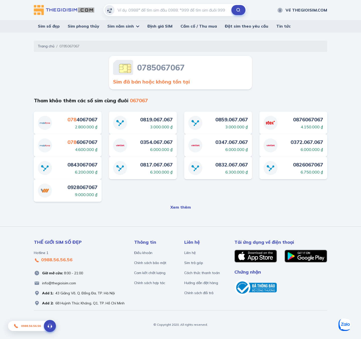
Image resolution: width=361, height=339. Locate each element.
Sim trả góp (193, 263)
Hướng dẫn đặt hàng (201, 283)
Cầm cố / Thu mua (198, 26)
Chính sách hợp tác (149, 283)
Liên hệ (190, 252)
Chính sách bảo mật (150, 263)
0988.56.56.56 (53, 260)
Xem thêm (180, 207)
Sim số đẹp (49, 26)
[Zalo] (344, 324)
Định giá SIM (159, 26)
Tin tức (283, 26)
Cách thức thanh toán (202, 273)
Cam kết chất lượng (149, 273)
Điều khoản (143, 252)
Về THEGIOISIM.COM (302, 10)
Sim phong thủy (83, 26)
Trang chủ (46, 46)
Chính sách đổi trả (198, 293)
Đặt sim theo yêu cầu (246, 26)
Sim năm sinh (120, 26)
